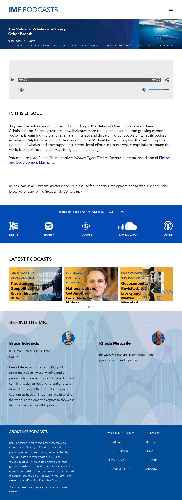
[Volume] (159, 90)
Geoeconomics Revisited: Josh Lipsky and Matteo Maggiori (135, 293)
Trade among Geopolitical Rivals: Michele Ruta (24, 291)
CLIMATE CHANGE (117, 460)
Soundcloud (128, 235)
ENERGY (148, 451)
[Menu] (171, 11)
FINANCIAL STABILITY (119, 469)
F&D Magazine (21, 272)
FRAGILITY (149, 442)
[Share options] (167, 80)
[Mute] (144, 90)
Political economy (73, 280)
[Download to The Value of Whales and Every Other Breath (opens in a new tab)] (24, 90)
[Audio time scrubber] (91, 80)
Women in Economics (121, 433)
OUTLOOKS (150, 469)
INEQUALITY (150, 460)
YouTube (86, 235)
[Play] (15, 80)
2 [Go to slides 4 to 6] (93, 307)
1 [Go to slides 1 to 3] (88, 307)
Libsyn (13, 235)
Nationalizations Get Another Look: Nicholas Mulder (81, 295)
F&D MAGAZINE (116, 442)
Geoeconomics (22, 277)
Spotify (49, 235)
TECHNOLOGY (152, 433)
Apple (168, 235)
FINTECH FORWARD (118, 451)
